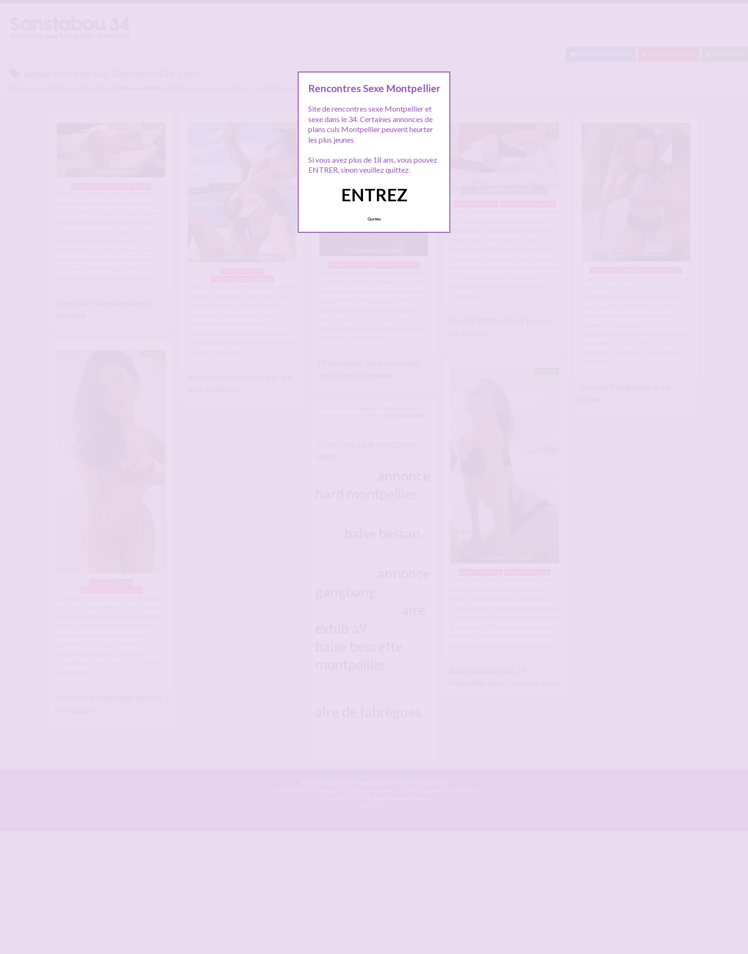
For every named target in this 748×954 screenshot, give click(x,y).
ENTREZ (374, 194)
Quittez (374, 219)
